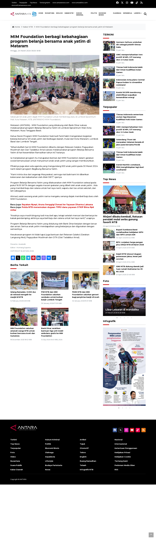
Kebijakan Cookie (123, 457)
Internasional (121, 444)
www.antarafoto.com (80, 3)
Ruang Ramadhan (88, 461)
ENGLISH (59, 13)
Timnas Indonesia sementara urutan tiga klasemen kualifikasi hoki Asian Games (129, 117)
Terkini (14, 3)
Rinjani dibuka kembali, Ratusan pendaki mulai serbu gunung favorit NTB (122, 219)
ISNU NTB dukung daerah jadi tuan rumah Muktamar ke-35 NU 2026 (129, 269)
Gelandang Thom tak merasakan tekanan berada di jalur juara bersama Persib (130, 142)
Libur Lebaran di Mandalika (122, 309)
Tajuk (82, 444)
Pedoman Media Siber (125, 465)
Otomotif (84, 448)
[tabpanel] (124, 301)
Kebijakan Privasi (122, 452)
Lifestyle (49, 461)
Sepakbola (127, 13)
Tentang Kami (44, 3)
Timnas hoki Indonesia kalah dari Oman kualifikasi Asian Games (129, 69)
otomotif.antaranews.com (21, 5)
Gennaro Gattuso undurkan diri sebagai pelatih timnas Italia (129, 44)
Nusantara (15, 461)
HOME (41, 13)
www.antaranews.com (61, 3)
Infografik (109, 321)
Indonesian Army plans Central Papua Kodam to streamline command (130, 82)
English (83, 457)
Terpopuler (23, 3)
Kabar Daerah (16, 470)
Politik (94, 13)
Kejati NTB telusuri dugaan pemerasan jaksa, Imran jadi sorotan (129, 256)
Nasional (118, 440)
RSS (116, 470)
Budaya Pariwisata (53, 465)
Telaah (83, 465)
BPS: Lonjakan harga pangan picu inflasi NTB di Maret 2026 (130, 243)
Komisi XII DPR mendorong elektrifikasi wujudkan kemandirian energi (128, 95)
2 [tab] (120, 318)
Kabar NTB (69, 13)
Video (13, 457)
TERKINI (108, 34)
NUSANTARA (49, 13)
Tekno (83, 452)
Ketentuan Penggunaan (126, 448)
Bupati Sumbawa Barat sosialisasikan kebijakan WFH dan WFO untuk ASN (129, 232)
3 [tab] (124, 318)
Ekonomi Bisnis (102, 14)
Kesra (47, 470)
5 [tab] (131, 318)
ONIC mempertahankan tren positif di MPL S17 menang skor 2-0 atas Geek (129, 57)
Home (16, 27)
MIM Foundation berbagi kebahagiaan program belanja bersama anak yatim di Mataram (74, 27)
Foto (106, 281)
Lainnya (137, 13)
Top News (33, 3)
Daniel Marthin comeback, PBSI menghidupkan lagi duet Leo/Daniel (130, 167)
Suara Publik (16, 465)
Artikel (83, 440)
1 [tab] (117, 318)
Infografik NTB (86, 470)
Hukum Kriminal (79, 14)
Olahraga (117, 13)
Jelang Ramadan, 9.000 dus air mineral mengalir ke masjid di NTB (23, 294)
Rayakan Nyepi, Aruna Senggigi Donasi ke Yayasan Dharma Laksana (57, 204)
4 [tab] (128, 318)
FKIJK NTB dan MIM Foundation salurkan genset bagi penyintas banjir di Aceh (85, 294)
